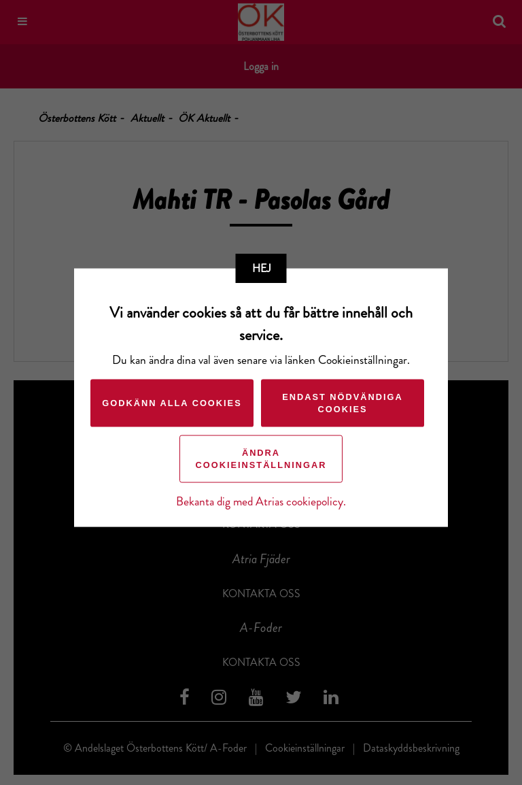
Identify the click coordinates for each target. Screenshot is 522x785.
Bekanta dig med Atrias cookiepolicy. (261, 501)
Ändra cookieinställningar (261, 459)
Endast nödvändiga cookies (342, 403)
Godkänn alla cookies (171, 403)
